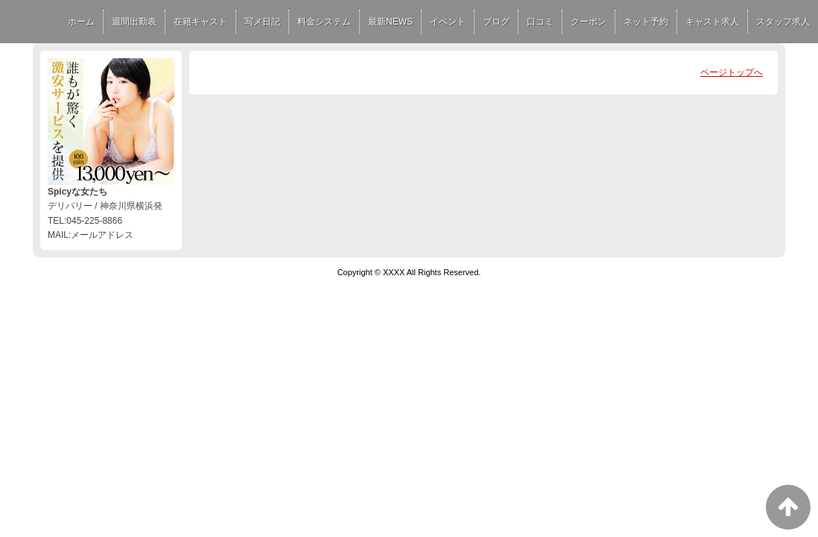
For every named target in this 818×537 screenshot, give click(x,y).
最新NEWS (390, 21)
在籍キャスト (200, 21)
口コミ (540, 21)
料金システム (324, 21)
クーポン (588, 21)
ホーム (81, 21)
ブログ (496, 21)
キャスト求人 (712, 21)
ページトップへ (731, 72)
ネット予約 (646, 21)
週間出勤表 (134, 21)
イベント (448, 21)
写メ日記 (262, 21)
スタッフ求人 (783, 21)
